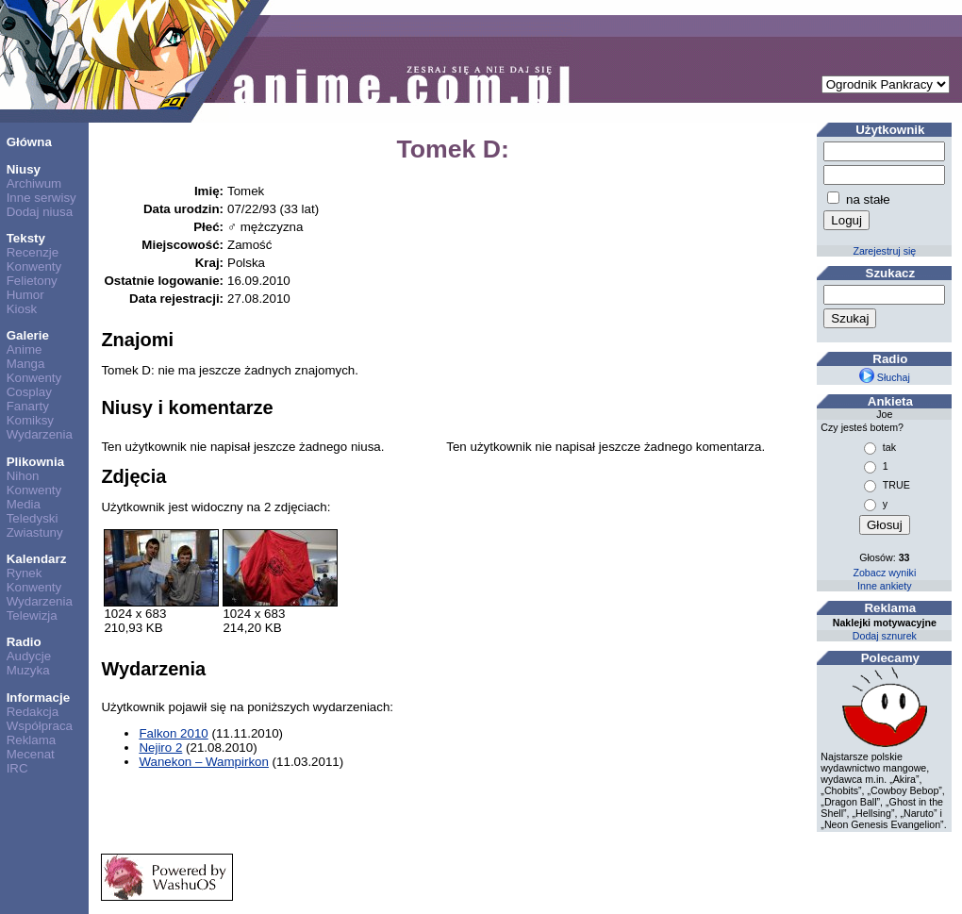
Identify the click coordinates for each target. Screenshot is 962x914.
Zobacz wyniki (884, 572)
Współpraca (40, 726)
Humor (25, 295)
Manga (26, 364)
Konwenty (34, 266)
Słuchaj (884, 377)
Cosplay (29, 392)
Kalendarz (37, 559)
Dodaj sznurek (885, 635)
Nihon (23, 476)
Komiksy (30, 420)
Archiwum (34, 183)
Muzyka (28, 670)
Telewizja (32, 615)
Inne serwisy (41, 198)
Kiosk (22, 309)
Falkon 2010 (173, 733)
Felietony (32, 281)
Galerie (28, 335)
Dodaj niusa (40, 212)
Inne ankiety (884, 585)
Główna (29, 142)
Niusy (24, 169)
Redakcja (33, 712)
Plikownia (35, 462)
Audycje (29, 656)
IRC (17, 768)
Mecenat (31, 754)
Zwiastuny (35, 532)
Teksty (26, 238)
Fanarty (28, 406)
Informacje (38, 697)
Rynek (24, 573)
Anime (24, 349)
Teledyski (32, 518)
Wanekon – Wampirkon (204, 762)
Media (24, 504)
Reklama (32, 740)
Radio (24, 642)
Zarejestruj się (884, 251)
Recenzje (33, 252)
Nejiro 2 (160, 747)
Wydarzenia (40, 434)
